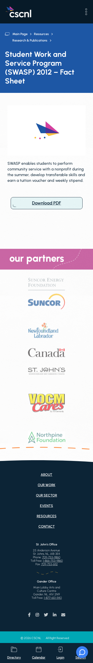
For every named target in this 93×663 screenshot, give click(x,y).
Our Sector (46, 495)
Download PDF (46, 203)
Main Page (20, 34)
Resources (41, 34)
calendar (38, 653)
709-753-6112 (49, 564)
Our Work (46, 485)
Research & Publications (29, 40)
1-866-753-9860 (53, 560)
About (46, 475)
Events (46, 506)
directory (14, 653)
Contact (46, 526)
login (60, 653)
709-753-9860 (51, 557)
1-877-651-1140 (53, 598)
